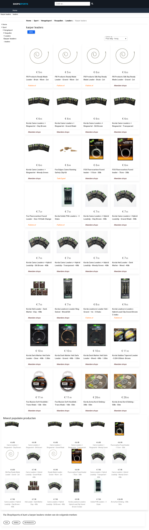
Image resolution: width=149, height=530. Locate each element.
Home (15, 10)
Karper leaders (6, 14)
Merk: (31, 32)
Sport (5, 27)
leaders (15, 14)
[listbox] (115, 39)
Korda (16, 522)
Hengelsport (8, 30)
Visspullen (8, 33)
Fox (6, 522)
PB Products (29, 522)
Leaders (8, 36)
